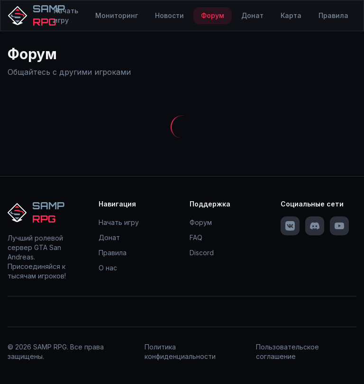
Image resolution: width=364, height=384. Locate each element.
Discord (202, 253)
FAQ (196, 237)
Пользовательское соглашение (287, 351)
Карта (291, 15)
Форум (212, 15)
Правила (333, 15)
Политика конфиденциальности (180, 351)
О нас (108, 268)
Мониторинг (116, 15)
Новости (169, 15)
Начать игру (66, 15)
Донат (252, 15)
